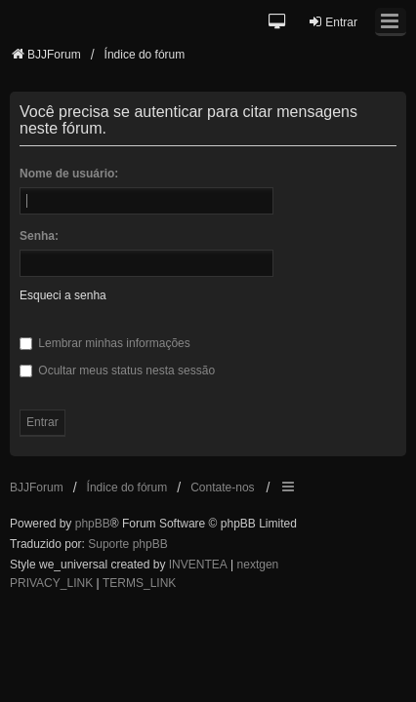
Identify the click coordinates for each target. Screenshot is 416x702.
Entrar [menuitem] (332, 22)
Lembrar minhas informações (105, 343)
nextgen (258, 564)
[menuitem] (51, 584)
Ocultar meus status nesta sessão (117, 370)
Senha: (39, 236)
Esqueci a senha (63, 295)
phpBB (92, 523)
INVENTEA (198, 564)
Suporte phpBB (127, 544)
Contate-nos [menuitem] (222, 487)
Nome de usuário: (69, 173)
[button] (278, 23)
